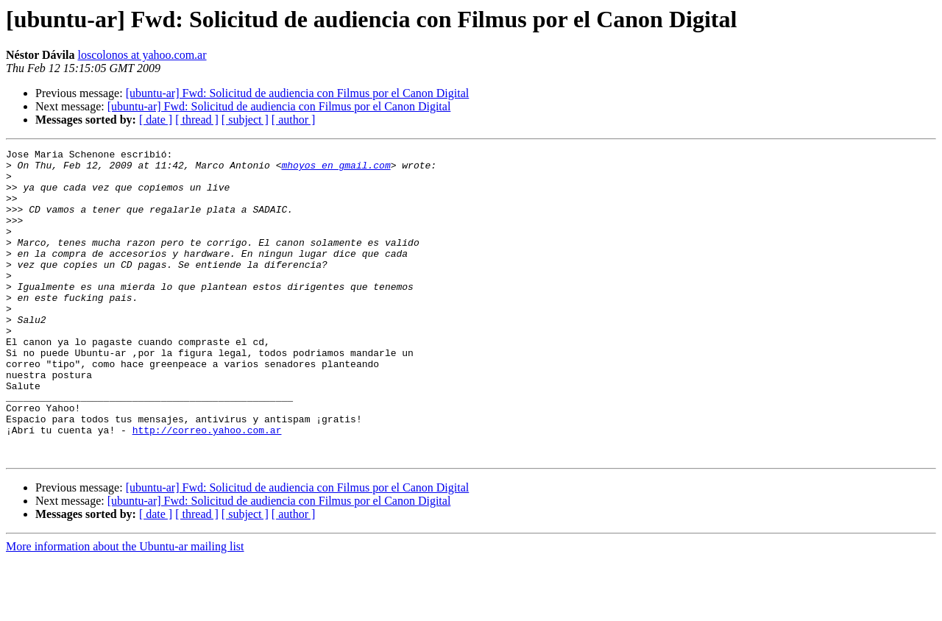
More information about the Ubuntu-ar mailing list (125, 608)
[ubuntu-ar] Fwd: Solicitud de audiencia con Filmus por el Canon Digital (298, 93)
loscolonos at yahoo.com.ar (141, 55)
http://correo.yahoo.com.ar (207, 487)
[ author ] (294, 119)
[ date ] (155, 119)
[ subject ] (245, 119)
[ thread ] (197, 119)
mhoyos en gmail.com (335, 169)
